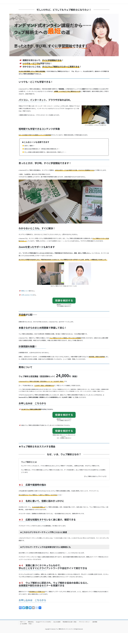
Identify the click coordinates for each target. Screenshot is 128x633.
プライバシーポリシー (84, 622)
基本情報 (94, 622)
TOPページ (23, 622)
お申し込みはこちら (27, 295)
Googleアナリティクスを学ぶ (43, 622)
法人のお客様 (56, 622)
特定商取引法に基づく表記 (69, 622)
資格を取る (31, 622)
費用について (25, 291)
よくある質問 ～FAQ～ (26, 623)
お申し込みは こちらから (32, 600)
